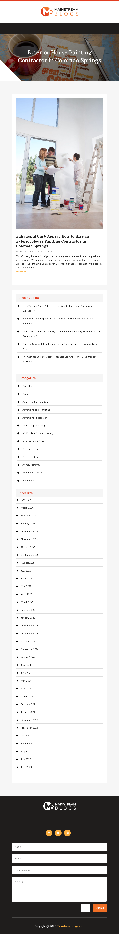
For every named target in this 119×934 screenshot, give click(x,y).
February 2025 (28, 610)
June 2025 (26, 578)
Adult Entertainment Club (35, 402)
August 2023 (28, 751)
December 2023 (29, 720)
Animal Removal (31, 464)
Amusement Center (32, 457)
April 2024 (26, 688)
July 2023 (26, 759)
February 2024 (28, 704)
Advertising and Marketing (36, 409)
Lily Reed (23, 251)
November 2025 (29, 539)
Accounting (28, 394)
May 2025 (26, 586)
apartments (28, 480)
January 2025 (28, 617)
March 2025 (27, 602)
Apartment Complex (33, 472)
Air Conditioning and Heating (37, 433)
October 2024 (28, 641)
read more (21, 271)
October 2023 (28, 735)
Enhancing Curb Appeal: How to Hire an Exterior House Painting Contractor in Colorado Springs (52, 241)
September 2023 (30, 743)
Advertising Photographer (35, 417)
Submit (100, 908)
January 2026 (28, 523)
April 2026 (26, 500)
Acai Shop (27, 386)
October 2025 (28, 547)
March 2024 (27, 696)
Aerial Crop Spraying (33, 425)
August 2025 (28, 562)
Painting (48, 251)
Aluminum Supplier (32, 449)
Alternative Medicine (33, 441)
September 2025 (30, 555)
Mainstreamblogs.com (70, 926)
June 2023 (26, 767)
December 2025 (29, 531)
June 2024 (26, 673)
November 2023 (29, 727)
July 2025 (26, 570)
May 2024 (26, 680)
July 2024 (26, 665)
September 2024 (30, 649)
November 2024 (29, 633)
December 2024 (29, 625)
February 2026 (28, 515)
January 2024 (28, 712)
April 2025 (26, 594)
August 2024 (28, 657)
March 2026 (27, 507)
